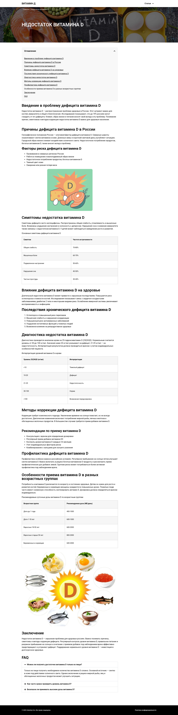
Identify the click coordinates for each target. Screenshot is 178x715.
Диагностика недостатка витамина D (40, 77)
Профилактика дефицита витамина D (40, 85)
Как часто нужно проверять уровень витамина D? (49, 684)
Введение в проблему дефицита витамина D (44, 58)
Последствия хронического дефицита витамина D (46, 74)
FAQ (26, 96)
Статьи (149, 3)
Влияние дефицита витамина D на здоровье (43, 70)
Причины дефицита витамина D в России (42, 62)
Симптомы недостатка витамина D (39, 66)
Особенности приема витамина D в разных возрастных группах (52, 89)
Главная (26, 9)
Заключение (29, 92)
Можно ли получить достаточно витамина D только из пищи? (54, 664)
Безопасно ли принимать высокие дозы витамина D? (51, 689)
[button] (114, 51)
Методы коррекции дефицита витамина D (42, 81)
